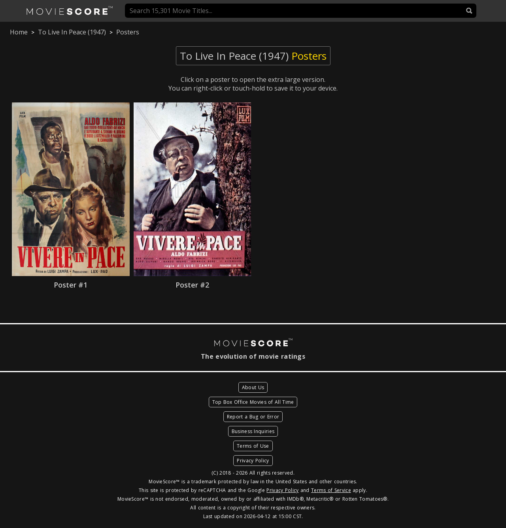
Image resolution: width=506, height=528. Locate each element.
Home (19, 32)
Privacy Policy (253, 460)
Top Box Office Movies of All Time (253, 402)
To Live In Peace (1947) (72, 32)
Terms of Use (253, 446)
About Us (253, 387)
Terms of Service (331, 490)
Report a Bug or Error (253, 416)
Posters (127, 32)
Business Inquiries (253, 431)
